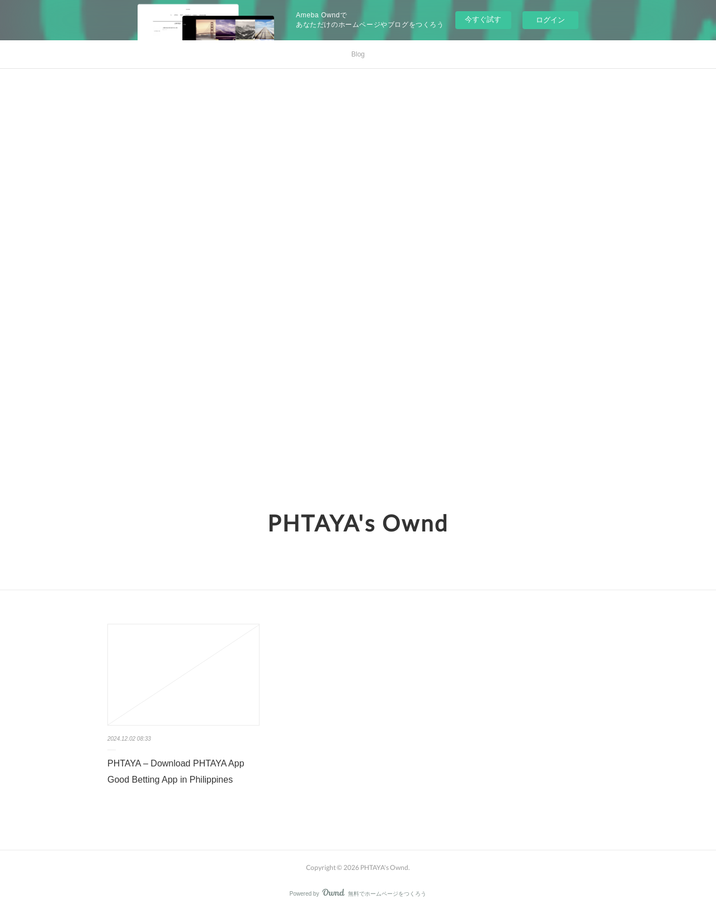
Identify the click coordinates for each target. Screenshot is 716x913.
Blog (358, 54)
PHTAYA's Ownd (358, 523)
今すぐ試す (483, 19)
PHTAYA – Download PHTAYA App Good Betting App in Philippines (175, 771)
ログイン (550, 20)
